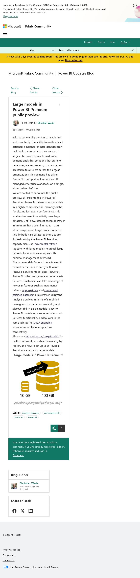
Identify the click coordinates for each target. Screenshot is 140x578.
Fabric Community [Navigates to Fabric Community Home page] (38, 26)
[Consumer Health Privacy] (45, 567)
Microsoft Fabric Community (30, 73)
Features (18, 417)
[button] (59, 104)
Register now (10, 16)
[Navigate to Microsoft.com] (12, 26)
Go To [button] (124, 42)
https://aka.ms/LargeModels (42, 336)
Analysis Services (30, 413)
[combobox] (96, 50)
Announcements (52, 413)
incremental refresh (45, 243)
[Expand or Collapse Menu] (5, 34)
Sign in (101, 41)
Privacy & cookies (11, 549)
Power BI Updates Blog (76, 73)
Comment (18, 455)
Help (112, 41)
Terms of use (9, 555)
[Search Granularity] (42, 50)
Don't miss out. (74, 60)
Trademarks (9, 560)
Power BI (32, 417)
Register (88, 41)
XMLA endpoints (43, 322)
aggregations (30, 290)
